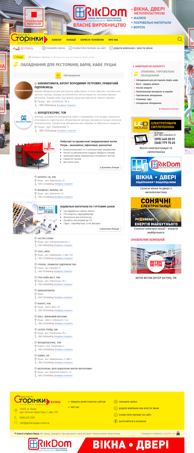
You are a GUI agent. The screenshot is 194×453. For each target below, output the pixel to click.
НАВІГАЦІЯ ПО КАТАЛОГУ (149, 66)
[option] (156, 263)
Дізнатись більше (109, 167)
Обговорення (72, 75)
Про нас (113, 40)
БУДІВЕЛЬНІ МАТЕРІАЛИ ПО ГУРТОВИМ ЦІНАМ (87, 206)
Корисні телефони (92, 40)
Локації (71, 40)
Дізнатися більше (109, 228)
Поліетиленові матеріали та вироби (154, 91)
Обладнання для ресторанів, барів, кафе (157, 80)
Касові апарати (144, 87)
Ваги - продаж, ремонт (147, 84)
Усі (58, 75)
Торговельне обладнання (149, 95)
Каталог (57, 40)
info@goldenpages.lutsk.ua (34, 423)
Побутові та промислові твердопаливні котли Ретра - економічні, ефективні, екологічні (88, 143)
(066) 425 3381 (27, 417)
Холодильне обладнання (148, 103)
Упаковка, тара (143, 99)
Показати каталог (169, 108)
